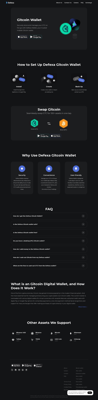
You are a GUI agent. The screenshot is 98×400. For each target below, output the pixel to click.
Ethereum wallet (80, 373)
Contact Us (67, 2)
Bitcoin (57, 332)
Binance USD (21, 332)
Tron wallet (79, 379)
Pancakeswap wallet (81, 387)
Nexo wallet (79, 376)
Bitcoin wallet (79, 368)
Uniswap (77, 339)
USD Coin (58, 339)
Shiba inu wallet (80, 389)
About (65, 368)
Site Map (66, 389)
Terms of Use (67, 381)
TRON (38, 339)
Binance (38, 332)
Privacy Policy (67, 384)
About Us (59, 2)
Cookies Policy (68, 387)
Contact (66, 373)
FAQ (82, 2)
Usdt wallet (79, 384)
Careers (76, 2)
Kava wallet (79, 381)
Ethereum (77, 332)
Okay (89, 392)
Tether (18, 339)
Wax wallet (79, 370)
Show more (82, 307)
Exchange (89, 2)
